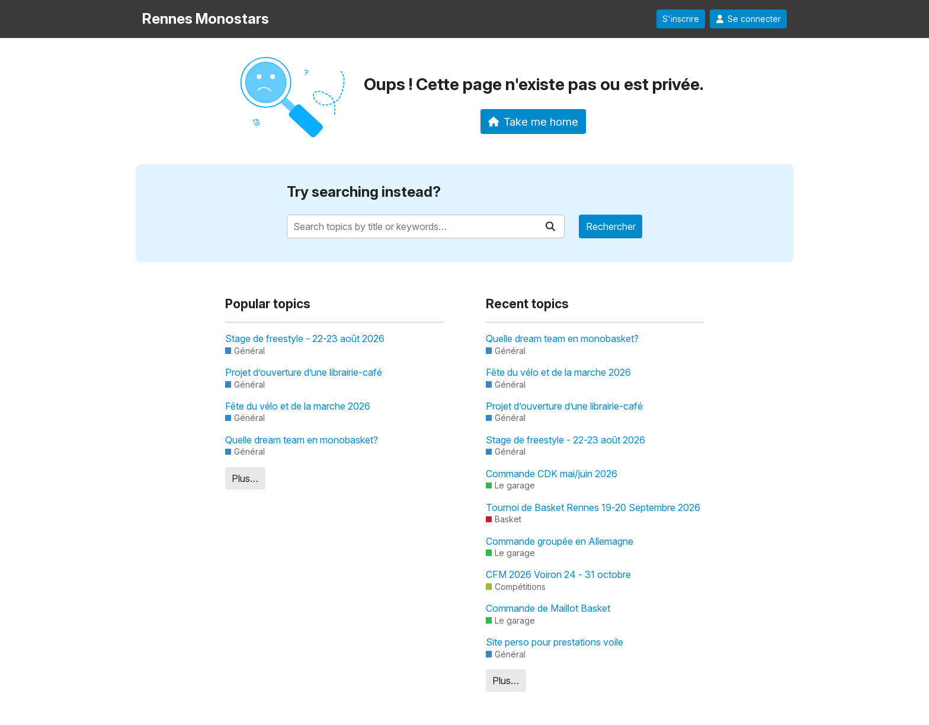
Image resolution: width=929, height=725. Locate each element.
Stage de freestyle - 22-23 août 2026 (305, 338)
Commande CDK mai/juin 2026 (551, 474)
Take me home (533, 121)
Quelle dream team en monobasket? (301, 440)
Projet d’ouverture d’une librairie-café (303, 372)
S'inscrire (680, 19)
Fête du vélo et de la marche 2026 (297, 406)
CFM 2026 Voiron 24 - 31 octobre (558, 574)
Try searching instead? (364, 191)
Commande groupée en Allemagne (559, 541)
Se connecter (748, 19)
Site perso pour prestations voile (554, 642)
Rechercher (611, 226)
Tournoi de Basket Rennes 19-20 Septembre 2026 (593, 507)
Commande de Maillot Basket (548, 608)
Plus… (245, 478)
